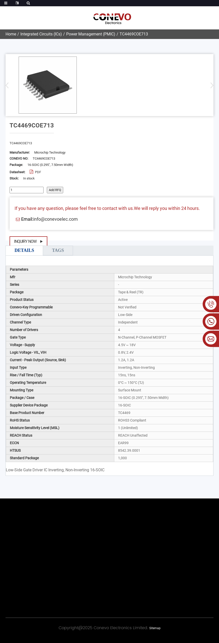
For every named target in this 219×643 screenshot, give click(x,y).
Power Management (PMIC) (90, 34)
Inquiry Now (25, 241)
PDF (37, 172)
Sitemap (155, 628)
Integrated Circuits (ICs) (41, 34)
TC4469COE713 (134, 34)
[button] (210, 85)
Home (11, 34)
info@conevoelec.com (55, 219)
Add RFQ (55, 190)
